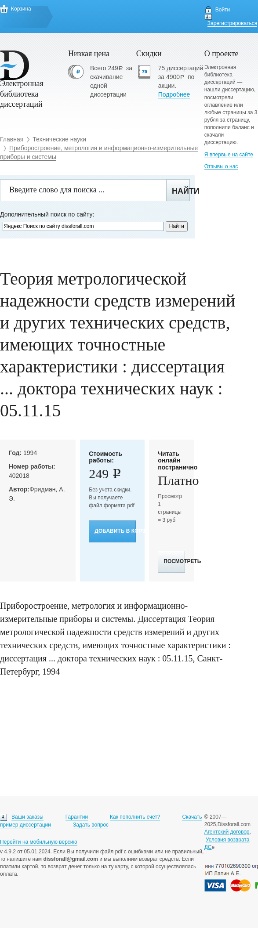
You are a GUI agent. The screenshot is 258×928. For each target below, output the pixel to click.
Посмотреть (174, 561)
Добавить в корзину (115, 531)
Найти (181, 191)
